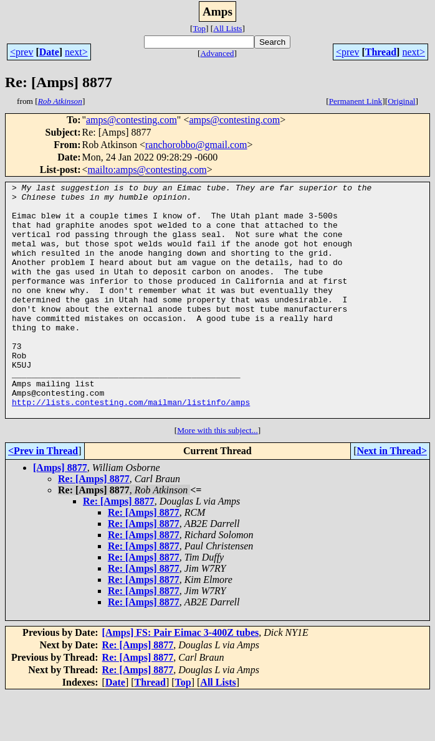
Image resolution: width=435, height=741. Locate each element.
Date (49, 52)
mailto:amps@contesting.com (147, 169)
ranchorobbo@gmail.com (196, 144)
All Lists (227, 28)
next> (76, 52)
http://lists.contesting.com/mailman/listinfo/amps (131, 446)
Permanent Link (356, 101)
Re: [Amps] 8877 (94, 525)
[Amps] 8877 (60, 514)
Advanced (217, 53)
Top (199, 28)
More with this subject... (217, 477)
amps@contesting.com (131, 119)
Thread (380, 52)
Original (401, 101)
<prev (21, 52)
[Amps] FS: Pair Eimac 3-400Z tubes (180, 679)
